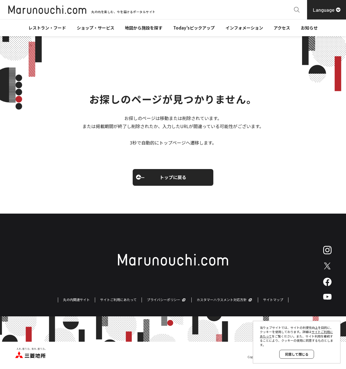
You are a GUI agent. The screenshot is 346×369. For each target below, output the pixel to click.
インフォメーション (244, 28)
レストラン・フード (47, 28)
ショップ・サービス (95, 28)
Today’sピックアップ (194, 28)
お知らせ (309, 28)
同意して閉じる (296, 354)
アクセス (282, 28)
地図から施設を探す (143, 28)
